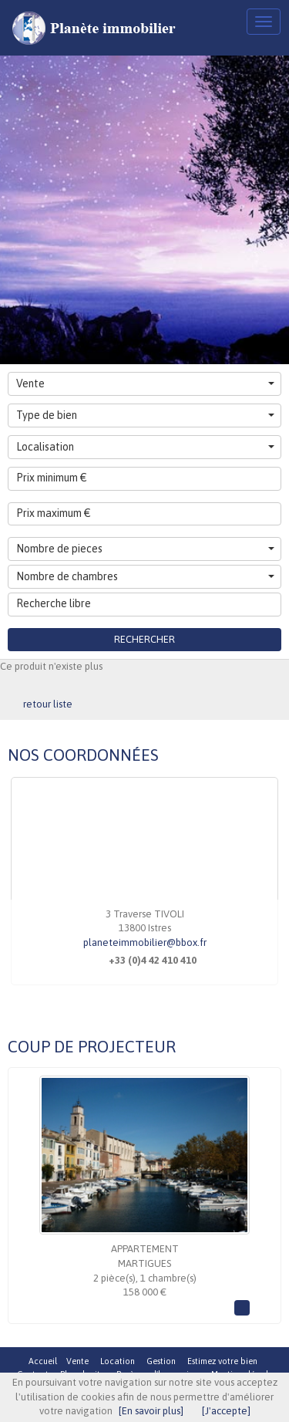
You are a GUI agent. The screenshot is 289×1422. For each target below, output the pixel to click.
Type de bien (145, 415)
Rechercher (144, 639)
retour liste (47, 704)
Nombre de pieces (145, 548)
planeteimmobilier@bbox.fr (145, 942)
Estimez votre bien (222, 1361)
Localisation (145, 447)
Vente (145, 383)
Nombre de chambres (145, 576)
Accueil (43, 1361)
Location (117, 1361)
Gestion (161, 1361)
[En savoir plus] (151, 1411)
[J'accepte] (226, 1411)
